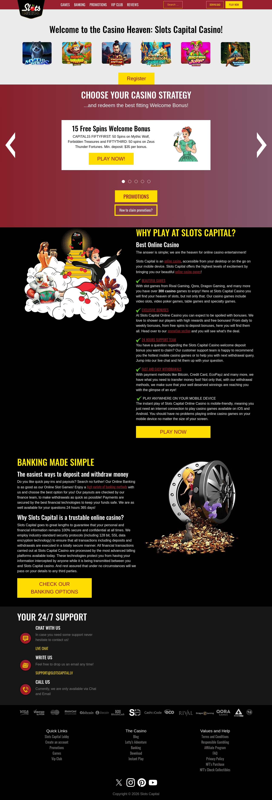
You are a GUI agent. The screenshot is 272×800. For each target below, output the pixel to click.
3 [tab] (136, 181)
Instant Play (136, 758)
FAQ (215, 753)
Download (136, 753)
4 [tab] (142, 181)
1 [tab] (123, 181)
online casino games (188, 271)
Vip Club (117, 4)
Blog (136, 736)
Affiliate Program (215, 747)
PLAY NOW (234, 4)
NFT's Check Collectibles (215, 769)
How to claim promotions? (136, 210)
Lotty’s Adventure (136, 742)
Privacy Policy (215, 758)
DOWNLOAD (215, 4)
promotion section (179, 330)
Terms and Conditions (215, 736)
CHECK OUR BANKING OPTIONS (54, 588)
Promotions (98, 4)
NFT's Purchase (215, 764)
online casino (172, 261)
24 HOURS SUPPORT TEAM (159, 339)
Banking (79, 4)
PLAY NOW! (111, 159)
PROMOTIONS (136, 196)
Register (136, 78)
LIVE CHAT (42, 648)
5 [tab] (148, 181)
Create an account (56, 742)
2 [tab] (129, 181)
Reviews (133, 4)
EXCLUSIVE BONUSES (155, 310)
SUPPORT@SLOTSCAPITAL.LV (54, 672)
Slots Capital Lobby (57, 736)
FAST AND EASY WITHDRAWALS (161, 369)
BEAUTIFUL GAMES (153, 280)
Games (65, 4)
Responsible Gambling (215, 742)
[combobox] (173, 4)
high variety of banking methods (107, 486)
